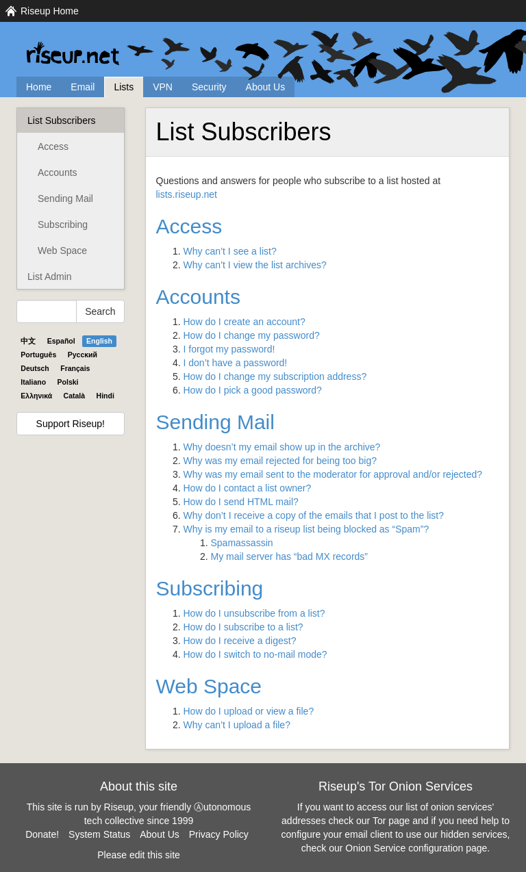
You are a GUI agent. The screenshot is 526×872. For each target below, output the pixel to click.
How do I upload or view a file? (249, 711)
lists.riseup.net (186, 194)
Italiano (33, 382)
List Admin (49, 276)
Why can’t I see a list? (230, 251)
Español (61, 341)
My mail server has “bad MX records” (289, 556)
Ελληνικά (36, 396)
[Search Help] (46, 311)
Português (38, 354)
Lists (124, 86)
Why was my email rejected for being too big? (280, 460)
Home (38, 86)
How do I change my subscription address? (275, 376)
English (99, 341)
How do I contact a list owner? (248, 488)
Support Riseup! (70, 423)
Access (53, 146)
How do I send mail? (241, 501)
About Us (266, 86)
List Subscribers (61, 120)
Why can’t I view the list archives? (255, 264)
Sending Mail (65, 198)
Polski (68, 382)
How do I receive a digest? (240, 640)
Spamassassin (242, 542)
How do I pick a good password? (253, 390)
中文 (28, 341)
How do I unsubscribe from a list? (254, 613)
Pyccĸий (82, 354)
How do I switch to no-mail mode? (255, 654)
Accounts (57, 172)
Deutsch (35, 368)
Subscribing (63, 224)
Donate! (42, 834)
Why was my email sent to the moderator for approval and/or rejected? (333, 474)
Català (75, 396)
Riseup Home (50, 10)
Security (209, 86)
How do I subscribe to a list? (243, 626)
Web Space (62, 250)
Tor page (391, 820)
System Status (99, 834)
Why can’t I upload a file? (237, 724)
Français (75, 368)
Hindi (105, 396)
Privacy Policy (219, 834)
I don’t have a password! (236, 362)
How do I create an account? (244, 321)
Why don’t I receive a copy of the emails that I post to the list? (314, 515)
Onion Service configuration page (416, 848)
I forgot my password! (229, 349)
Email (83, 86)
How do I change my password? (252, 335)
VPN (163, 86)
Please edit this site (138, 854)
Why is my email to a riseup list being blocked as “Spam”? (306, 529)
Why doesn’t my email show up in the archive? (282, 446)
